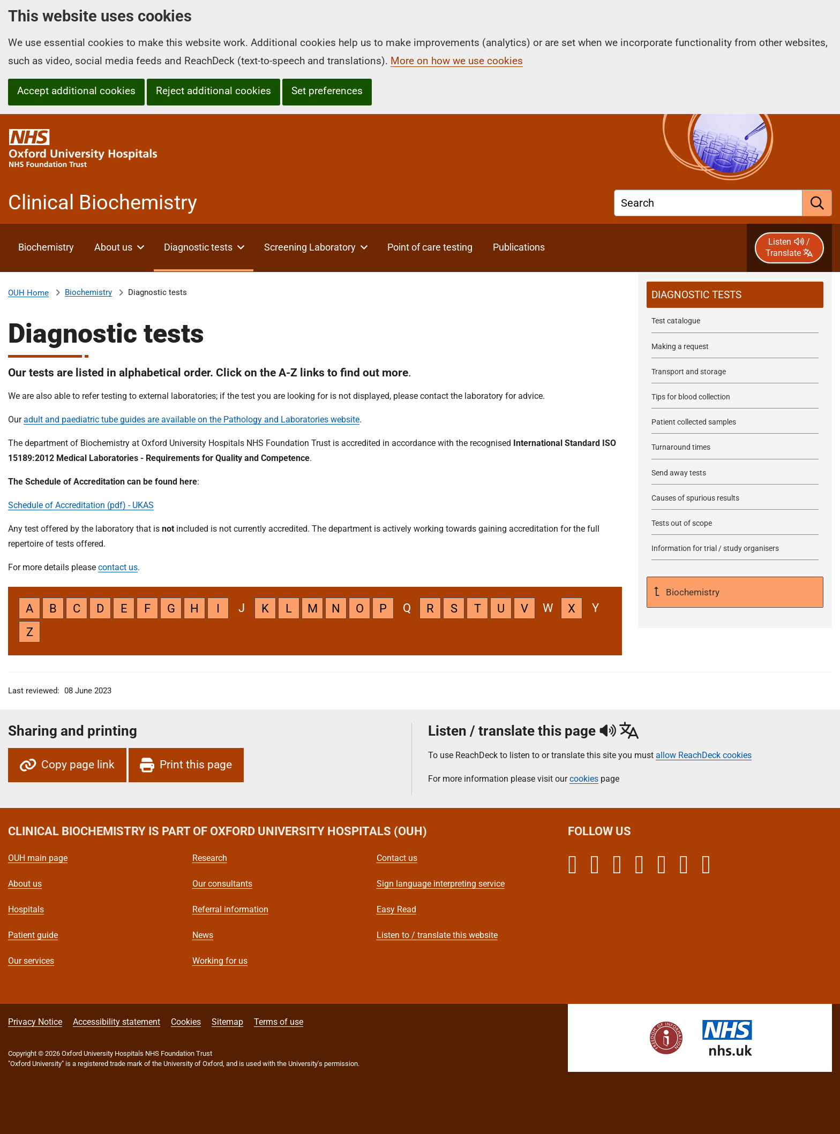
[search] (817, 203)
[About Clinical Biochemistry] (46, 247)
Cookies (186, 1022)
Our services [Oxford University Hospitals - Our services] (31, 961)
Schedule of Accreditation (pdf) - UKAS (81, 505)
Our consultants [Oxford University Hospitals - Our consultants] (222, 884)
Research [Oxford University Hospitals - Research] (209, 858)
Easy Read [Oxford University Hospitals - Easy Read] (396, 909)
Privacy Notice (35, 1022)
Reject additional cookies (213, 91)
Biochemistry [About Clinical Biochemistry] (88, 292)
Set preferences (327, 91)
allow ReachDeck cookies (704, 755)
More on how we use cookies (457, 61)
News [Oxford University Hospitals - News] (202, 935)
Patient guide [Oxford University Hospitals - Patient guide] (33, 935)
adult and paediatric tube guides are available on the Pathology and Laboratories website (191, 419)
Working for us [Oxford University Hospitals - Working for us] (220, 961)
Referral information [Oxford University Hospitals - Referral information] (230, 909)
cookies (583, 779)
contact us (118, 567)
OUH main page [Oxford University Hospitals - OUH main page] (38, 858)
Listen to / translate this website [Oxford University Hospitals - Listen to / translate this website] (437, 935)
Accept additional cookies (76, 91)
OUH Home (28, 293)
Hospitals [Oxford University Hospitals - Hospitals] (26, 909)
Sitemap (227, 1022)
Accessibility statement (116, 1022)
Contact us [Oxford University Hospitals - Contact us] (397, 858)
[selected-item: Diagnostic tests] (735, 295)
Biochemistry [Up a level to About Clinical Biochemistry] (691, 592)
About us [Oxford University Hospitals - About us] (25, 884)
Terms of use (278, 1022)
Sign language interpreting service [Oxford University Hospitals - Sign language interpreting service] (441, 884)
